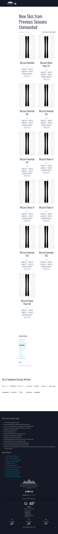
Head (20, 350)
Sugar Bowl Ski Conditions (13, 474)
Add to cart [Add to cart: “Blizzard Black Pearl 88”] (27, 317)
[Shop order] (49, 32)
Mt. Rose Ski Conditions (12, 469)
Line (20, 354)
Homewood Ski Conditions (13, 471)
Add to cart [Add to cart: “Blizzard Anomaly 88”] (27, 127)
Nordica (21, 356)
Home (22, 10)
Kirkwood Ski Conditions (12, 458)
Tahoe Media (32, 495)
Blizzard (22, 345)
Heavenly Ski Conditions (12, 456)
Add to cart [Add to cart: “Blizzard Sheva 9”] (46, 172)
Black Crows (22, 343)
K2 (19, 352)
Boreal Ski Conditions (11, 465)
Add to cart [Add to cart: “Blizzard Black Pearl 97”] (46, 79)
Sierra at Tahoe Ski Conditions (14, 460)
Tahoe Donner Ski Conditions (13, 476)
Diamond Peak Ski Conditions (13, 467)
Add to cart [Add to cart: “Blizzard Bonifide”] (27, 76)
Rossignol (21, 358)
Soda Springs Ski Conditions (13, 473)
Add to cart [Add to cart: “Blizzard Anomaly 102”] (27, 269)
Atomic (21, 341)
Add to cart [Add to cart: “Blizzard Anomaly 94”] (46, 127)
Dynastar (21, 348)
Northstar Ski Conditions (12, 461)
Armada (21, 339)
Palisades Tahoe (10, 463)
